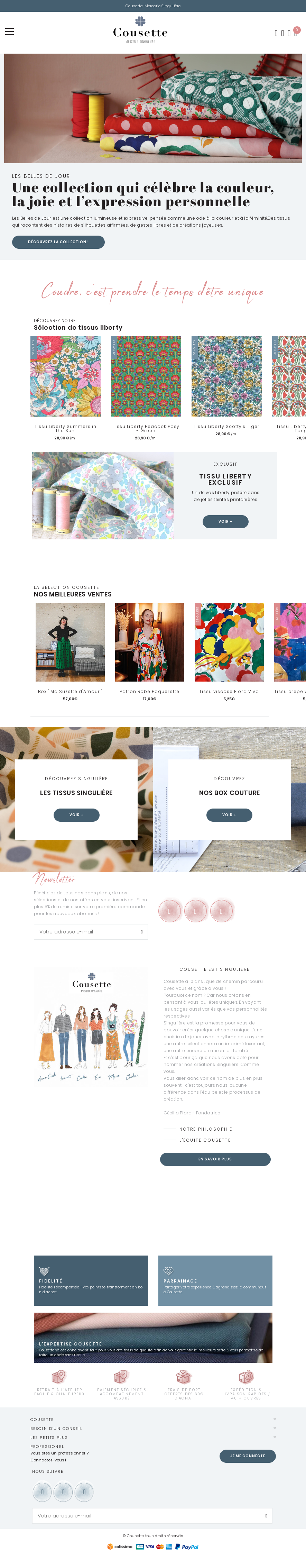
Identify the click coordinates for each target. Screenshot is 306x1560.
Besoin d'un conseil (56, 1429)
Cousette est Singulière (214, 970)
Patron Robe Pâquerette (149, 692)
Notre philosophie (205, 1130)
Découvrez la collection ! (58, 242)
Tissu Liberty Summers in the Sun (65, 429)
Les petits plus (49, 1438)
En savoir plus (215, 1159)
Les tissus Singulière (76, 794)
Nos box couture (229, 794)
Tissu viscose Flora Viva (229, 692)
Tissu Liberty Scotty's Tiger (227, 427)
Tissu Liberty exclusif (225, 480)
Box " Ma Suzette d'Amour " (70, 692)
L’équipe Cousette (205, 1141)
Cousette (42, 1420)
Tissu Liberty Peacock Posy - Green (146, 429)
